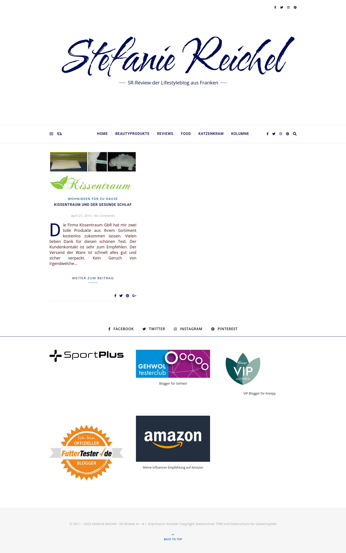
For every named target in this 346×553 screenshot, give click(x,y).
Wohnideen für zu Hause (93, 199)
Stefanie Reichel (172, 59)
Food (186, 133)
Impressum (156, 523)
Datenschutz (205, 523)
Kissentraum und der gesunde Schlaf (93, 204)
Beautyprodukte (132, 133)
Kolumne (240, 133)
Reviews (165, 133)
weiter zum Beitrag (93, 278)
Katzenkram (211, 133)
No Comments (104, 215)
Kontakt (172, 523)
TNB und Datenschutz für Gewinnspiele (246, 523)
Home (102, 133)
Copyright (187, 523)
